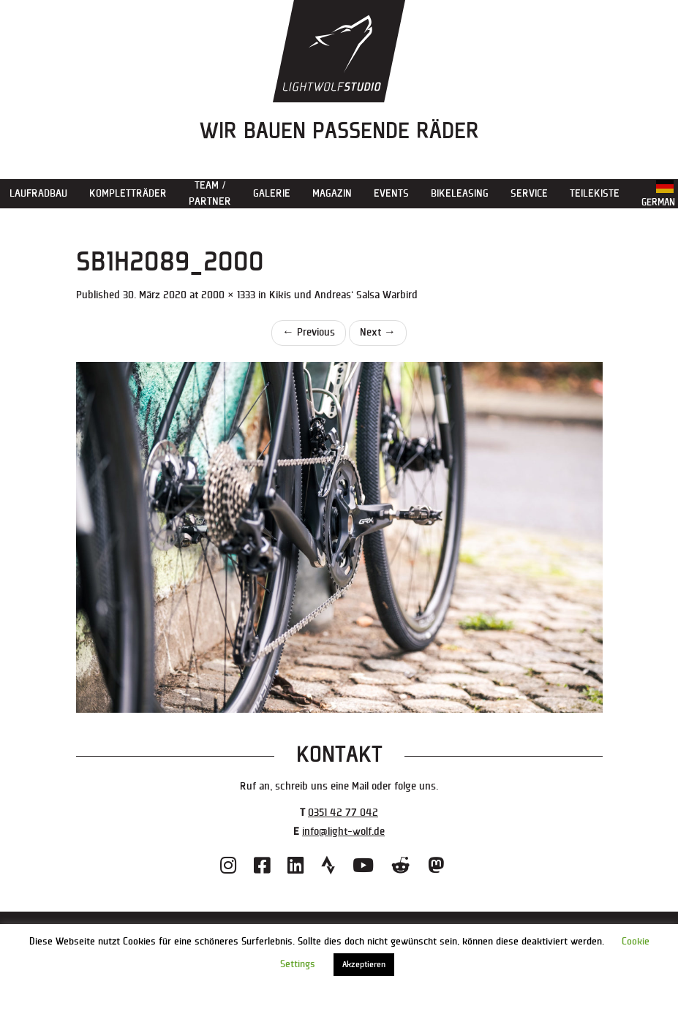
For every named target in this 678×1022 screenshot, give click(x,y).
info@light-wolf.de (343, 831)
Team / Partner (210, 193)
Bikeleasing (460, 193)
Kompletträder (128, 193)
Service (529, 193)
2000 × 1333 (228, 294)
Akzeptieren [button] (363, 964)
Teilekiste (594, 193)
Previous (308, 332)
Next (378, 332)
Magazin (332, 193)
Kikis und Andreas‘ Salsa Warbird (343, 294)
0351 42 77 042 (343, 812)
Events (391, 193)
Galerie (271, 193)
